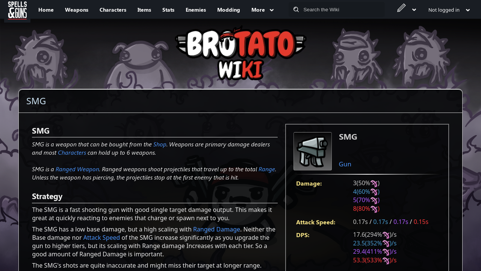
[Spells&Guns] (17, 9)
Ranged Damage (216, 229)
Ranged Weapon (77, 169)
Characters (72, 152)
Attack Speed (101, 237)
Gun (345, 164)
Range (267, 169)
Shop (159, 144)
